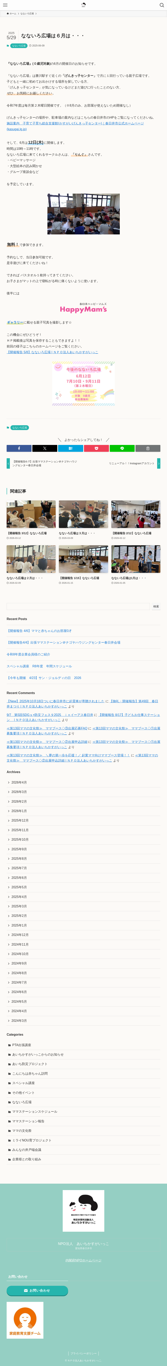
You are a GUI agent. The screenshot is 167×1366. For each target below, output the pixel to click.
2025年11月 (20, 830)
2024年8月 (19, 973)
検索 (156, 606)
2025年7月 (19, 868)
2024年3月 (19, 1020)
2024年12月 (20, 935)
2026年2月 (19, 801)
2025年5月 (19, 887)
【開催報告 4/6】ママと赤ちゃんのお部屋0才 (39, 631)
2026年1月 (19, 811)
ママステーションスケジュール (34, 1111)
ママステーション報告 (28, 1121)
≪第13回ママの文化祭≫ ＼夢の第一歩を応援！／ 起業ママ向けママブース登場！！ (68, 755)
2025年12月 (20, 820)
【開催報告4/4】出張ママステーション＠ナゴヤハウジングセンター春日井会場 (63, 642)
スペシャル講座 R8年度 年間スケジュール (39, 666)
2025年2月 (19, 915)
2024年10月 (20, 954)
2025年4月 (19, 897)
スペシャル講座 (23, 1083)
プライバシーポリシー (84, 1353)
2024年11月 (20, 944)
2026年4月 (19, 782)
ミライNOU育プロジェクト (32, 1140)
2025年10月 (20, 839)
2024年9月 (19, 963)
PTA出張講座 (21, 1045)
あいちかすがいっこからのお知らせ (38, 1054)
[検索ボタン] (162, 5)
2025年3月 (19, 906)
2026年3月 (19, 792)
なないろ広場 (19, 45)
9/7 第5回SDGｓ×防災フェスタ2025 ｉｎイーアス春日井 (50, 715)
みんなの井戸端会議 (26, 1149)
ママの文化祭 (22, 1130)
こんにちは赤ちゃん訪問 (30, 1073)
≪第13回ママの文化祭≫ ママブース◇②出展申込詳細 (47, 742)
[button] (19, 448)
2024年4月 (19, 1011)
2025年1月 (19, 925)
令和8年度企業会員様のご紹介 (28, 654)
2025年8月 (19, 858)
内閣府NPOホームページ (83, 1260)
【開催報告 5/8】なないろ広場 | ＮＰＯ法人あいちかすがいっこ (52, 352)
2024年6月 (19, 992)
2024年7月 (19, 982)
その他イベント (23, 1092)
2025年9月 (19, 849)
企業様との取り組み (26, 1159)
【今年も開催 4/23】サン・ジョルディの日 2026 (44, 678)
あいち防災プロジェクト (30, 1064)
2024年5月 (19, 1001)
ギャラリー (15, 322)
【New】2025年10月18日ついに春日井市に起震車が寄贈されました (56, 701)
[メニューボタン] (5, 5)
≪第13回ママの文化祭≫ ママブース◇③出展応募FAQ (47, 728)
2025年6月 (19, 877)
